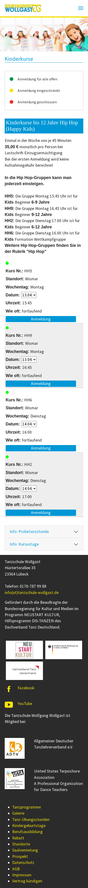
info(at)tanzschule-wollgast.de (32, 592)
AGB (16, 868)
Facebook (26, 687)
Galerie (18, 813)
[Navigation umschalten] (80, 8)
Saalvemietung (25, 850)
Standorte (21, 844)
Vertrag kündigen (27, 881)
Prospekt (20, 856)
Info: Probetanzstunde (29, 531)
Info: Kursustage (24, 544)
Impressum (21, 874)
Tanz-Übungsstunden (31, 819)
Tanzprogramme (26, 807)
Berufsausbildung (27, 831)
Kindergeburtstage (29, 825)
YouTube (25, 703)
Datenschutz (23, 862)
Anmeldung (41, 319)
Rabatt (18, 838)
